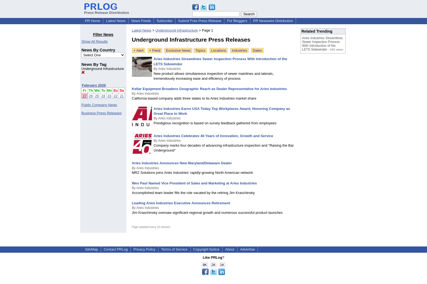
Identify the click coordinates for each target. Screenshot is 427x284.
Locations (218, 50)
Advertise (247, 249)
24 (103, 96)
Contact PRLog (116, 249)
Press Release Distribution (106, 11)
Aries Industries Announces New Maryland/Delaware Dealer (182, 163)
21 (122, 96)
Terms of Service (174, 249)
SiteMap (91, 249)
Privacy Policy (144, 249)
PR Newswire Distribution (273, 21)
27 (85, 96)
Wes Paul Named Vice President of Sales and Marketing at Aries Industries (194, 183)
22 (115, 96)
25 (97, 96)
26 (91, 96)
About (229, 249)
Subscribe (164, 21)
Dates (257, 50)
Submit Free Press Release (199, 21)
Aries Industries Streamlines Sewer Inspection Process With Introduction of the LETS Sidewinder (322, 43)
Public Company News (99, 105)
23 (109, 96)
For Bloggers (237, 21)
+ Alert (138, 50)
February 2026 (94, 85)
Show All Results (94, 41)
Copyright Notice (206, 249)
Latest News (116, 21)
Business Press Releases (101, 113)
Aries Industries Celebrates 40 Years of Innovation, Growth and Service (213, 136)
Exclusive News (178, 50)
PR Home (92, 21)
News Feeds (141, 21)
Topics (200, 50)
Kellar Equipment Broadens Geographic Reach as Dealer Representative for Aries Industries (209, 89)
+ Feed (154, 50)
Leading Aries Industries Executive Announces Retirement (181, 203)
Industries (239, 50)
